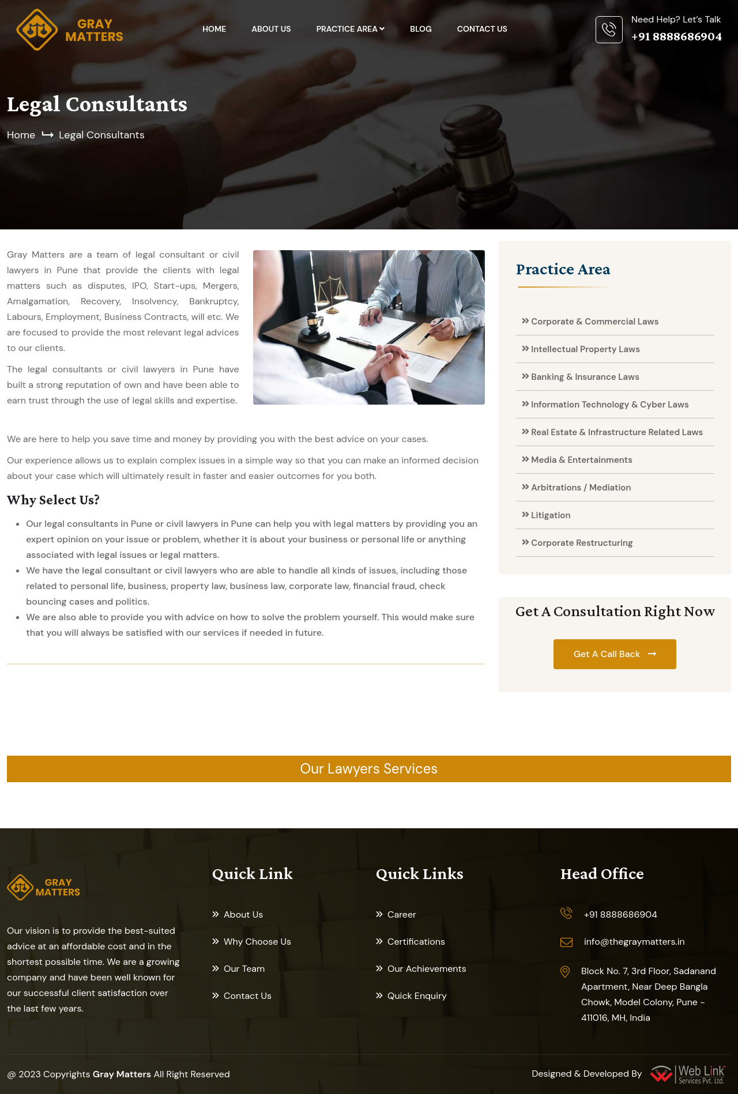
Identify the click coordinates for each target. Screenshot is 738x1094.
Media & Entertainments (581, 460)
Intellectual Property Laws (585, 349)
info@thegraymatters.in (634, 941)
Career (401, 914)
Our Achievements (426, 969)
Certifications (416, 941)
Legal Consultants (101, 135)
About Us (271, 29)
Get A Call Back (608, 654)
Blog (420, 29)
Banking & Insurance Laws (585, 377)
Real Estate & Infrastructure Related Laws (617, 432)
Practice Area (348, 29)
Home (214, 29)
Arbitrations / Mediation (581, 487)
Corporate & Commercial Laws (594, 321)
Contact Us (482, 29)
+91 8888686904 (620, 914)
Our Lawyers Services (369, 769)
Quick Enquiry (417, 996)
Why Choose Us (257, 941)
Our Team (244, 969)
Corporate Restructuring (581, 543)
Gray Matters (122, 1074)
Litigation (550, 515)
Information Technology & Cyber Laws (610, 404)
